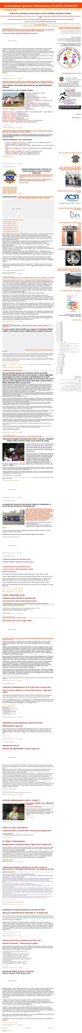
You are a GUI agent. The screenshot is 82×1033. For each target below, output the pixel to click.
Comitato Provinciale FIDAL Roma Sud (72, 385)
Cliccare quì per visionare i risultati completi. (10, 1022)
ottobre (61, 354)
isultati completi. (6, 965)
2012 (59, 340)
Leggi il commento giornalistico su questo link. (11, 675)
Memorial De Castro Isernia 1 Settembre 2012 (14, 617)
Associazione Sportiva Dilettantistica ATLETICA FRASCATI (40, 5)
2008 (59, 370)
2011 (59, 366)
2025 (59, 323)
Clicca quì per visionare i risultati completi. (10, 362)
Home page (27, 1027)
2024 (59, 324)
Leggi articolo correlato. (7, 860)
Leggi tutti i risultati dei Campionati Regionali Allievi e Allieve (12, 589)
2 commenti (17, 497)
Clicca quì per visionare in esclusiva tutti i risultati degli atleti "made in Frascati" (18, 477)
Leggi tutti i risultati (7, 156)
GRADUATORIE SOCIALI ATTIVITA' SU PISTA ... (70, 350)
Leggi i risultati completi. (7, 125)
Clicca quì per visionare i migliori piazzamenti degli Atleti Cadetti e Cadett (15, 364)
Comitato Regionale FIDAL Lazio (74, 382)
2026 (59, 322)
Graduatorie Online (77, 378)
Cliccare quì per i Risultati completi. (8, 899)
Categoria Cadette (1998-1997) (9, 192)
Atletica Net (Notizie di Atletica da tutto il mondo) (70, 389)
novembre (61, 342)
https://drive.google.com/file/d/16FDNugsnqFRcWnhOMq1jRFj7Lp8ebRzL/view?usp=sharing (70, 31)
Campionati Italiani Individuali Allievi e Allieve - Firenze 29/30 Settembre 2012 (22, 436)
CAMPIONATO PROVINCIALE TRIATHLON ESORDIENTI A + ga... (68, 349)
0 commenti (17, 78)
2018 (59, 332)
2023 (59, 326)
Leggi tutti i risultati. (6, 735)
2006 (59, 373)
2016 (59, 335)
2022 (59, 327)
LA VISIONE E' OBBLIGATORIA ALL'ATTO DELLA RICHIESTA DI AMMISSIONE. (40, 26)
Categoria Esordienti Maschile (9, 187)
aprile (60, 361)
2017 (59, 334)
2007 (59, 372)
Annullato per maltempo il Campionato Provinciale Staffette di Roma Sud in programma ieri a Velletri (28, 277)
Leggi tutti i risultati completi (7, 791)
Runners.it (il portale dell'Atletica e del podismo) (70, 390)
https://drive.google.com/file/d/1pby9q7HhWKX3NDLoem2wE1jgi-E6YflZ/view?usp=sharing (70, 33)
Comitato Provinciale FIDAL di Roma (73, 386)
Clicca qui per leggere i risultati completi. (10, 480)
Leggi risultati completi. (8, 859)
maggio (61, 359)
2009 (59, 369)
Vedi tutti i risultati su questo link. (8, 75)
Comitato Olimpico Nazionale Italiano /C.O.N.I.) (70, 387)
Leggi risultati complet (6, 837)
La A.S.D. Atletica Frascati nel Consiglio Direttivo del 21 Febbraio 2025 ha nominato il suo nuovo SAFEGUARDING (69, 40)
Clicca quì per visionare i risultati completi (9, 704)
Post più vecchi (51, 1027)
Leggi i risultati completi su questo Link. (9, 933)
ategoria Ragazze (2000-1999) (10, 190)
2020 (59, 330)
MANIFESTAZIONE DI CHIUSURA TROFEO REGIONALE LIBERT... (69, 344)
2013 (59, 339)
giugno (61, 358)
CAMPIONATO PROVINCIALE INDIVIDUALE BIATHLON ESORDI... (69, 346)
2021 (59, 328)
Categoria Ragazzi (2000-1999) (9, 189)
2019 (59, 331)
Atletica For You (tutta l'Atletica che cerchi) (72, 388)
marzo (60, 362)
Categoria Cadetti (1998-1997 (9, 191)
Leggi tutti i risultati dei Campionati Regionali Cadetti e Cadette (13, 588)
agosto (61, 357)
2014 (59, 338)
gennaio (61, 365)
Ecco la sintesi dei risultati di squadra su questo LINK (11, 931)
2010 (59, 367)
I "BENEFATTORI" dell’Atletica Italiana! (12, 370)
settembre (61, 355)
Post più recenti (4, 1027)
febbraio (61, 363)
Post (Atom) (9, 1030)
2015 (59, 336)
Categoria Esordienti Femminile (9, 188)
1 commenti (17, 680)
